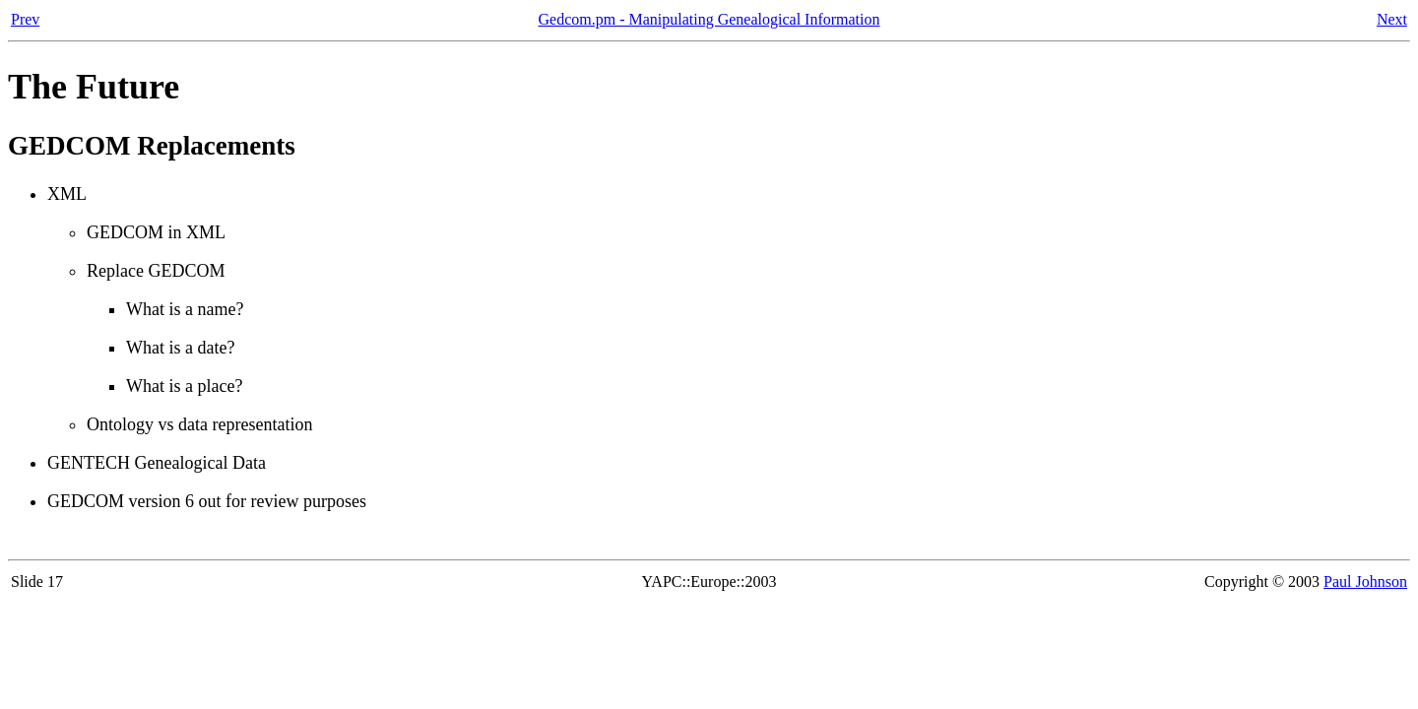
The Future (93, 86)
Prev (25, 19)
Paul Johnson (1365, 581)
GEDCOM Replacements (151, 146)
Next (1392, 19)
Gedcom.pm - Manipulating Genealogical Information (708, 19)
